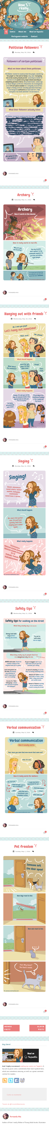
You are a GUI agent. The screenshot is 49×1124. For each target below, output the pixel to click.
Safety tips (24, 608)
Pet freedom (24, 846)
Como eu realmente (14, 1095)
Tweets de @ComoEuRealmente (13, 1104)
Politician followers (24, 47)
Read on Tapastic (36, 32)
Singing (24, 461)
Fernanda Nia (13, 173)
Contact (34, 36)
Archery (24, 195)
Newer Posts (8, 1028)
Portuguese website (20, 36)
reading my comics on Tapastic (31, 1066)
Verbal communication (24, 727)
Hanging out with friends (24, 314)
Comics (12, 32)
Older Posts (40, 1028)
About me (22, 32)
